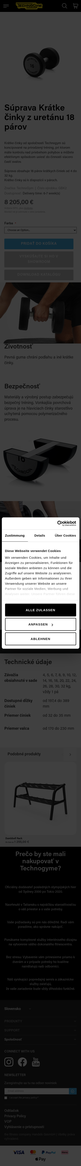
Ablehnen (40, 639)
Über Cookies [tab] (65, 535)
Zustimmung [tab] (15, 535)
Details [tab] (39, 535)
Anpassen (40, 624)
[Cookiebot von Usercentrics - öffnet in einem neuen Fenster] (57, 523)
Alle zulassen (40, 610)
